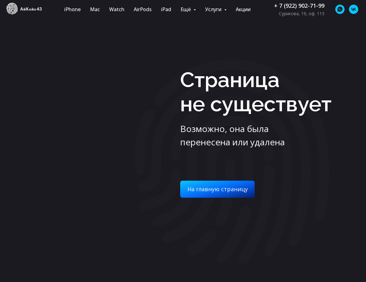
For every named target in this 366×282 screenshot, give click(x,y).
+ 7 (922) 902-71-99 (299, 5)
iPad (166, 9)
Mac (95, 9)
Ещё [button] (186, 9)
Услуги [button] (214, 9)
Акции (243, 9)
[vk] (353, 9)
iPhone (72, 9)
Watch (116, 9)
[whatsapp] (340, 9)
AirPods (143, 9)
